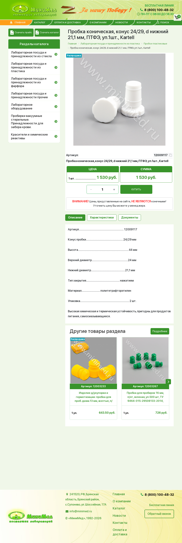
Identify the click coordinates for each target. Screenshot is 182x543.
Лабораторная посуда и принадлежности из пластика (28, 67)
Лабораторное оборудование (22, 106)
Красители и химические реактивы (29, 136)
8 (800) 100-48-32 (157, 10)
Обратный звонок (159, 513)
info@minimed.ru (80, 511)
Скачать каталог (47, 32)
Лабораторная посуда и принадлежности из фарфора (28, 82)
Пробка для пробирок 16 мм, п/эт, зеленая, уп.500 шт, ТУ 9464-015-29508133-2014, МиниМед (145, 397)
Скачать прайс (21, 32)
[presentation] (168, 381)
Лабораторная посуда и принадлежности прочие (29, 95)
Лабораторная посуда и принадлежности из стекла (31, 54)
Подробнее (159, 331)
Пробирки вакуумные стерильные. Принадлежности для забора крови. (27, 121)
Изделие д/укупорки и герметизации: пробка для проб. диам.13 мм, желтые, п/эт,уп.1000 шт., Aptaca (93, 397)
